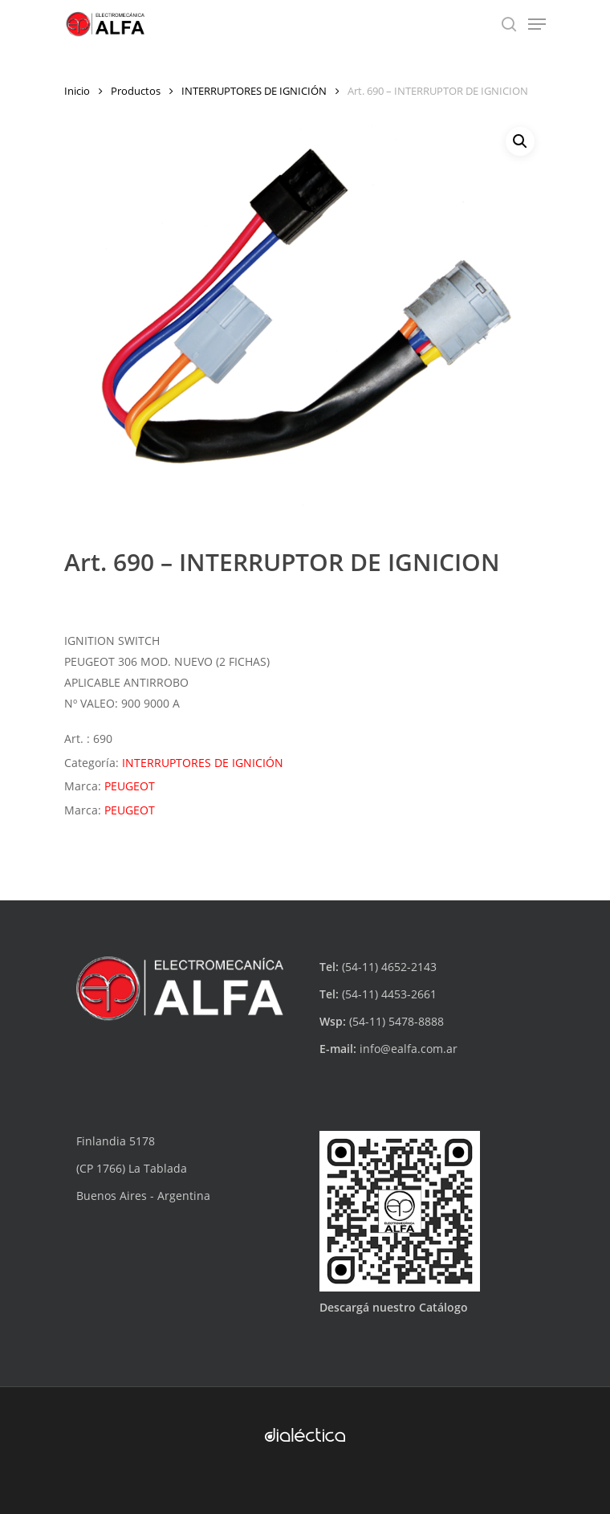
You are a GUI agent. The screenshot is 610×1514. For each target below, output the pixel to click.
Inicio (77, 91)
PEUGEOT (129, 786)
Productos (136, 91)
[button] (520, 141)
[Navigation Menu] (537, 24)
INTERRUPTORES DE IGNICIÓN (254, 91)
